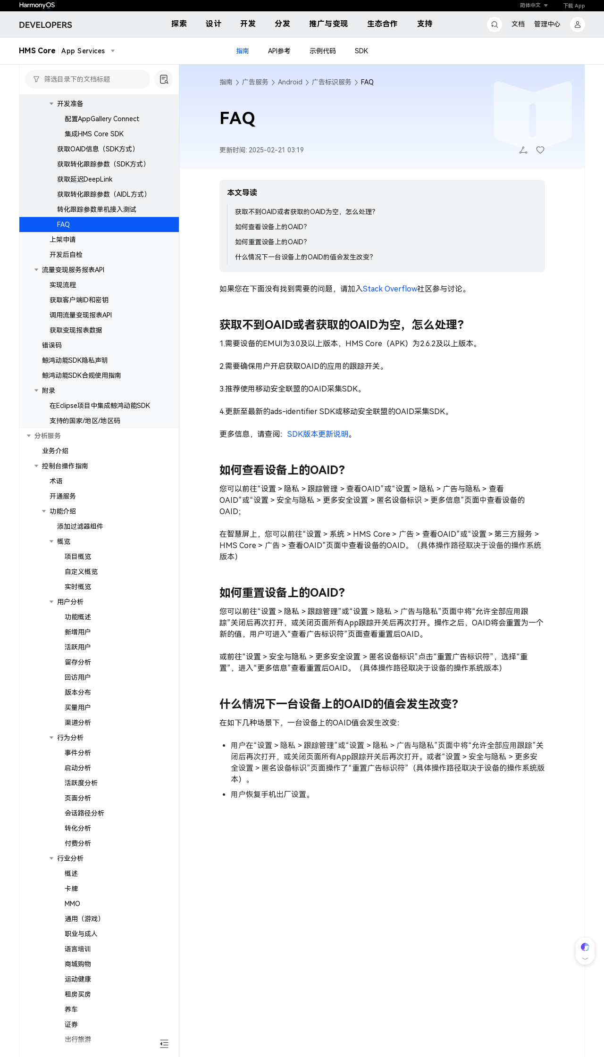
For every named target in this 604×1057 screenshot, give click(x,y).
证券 (71, 1024)
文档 (518, 24)
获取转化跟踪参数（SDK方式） (103, 164)
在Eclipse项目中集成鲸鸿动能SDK (100, 405)
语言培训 (78, 949)
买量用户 (78, 707)
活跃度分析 (81, 783)
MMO (72, 903)
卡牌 (71, 888)
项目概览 (78, 556)
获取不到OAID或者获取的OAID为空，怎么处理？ (306, 212)
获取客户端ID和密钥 (79, 300)
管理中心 (547, 24)
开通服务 (63, 496)
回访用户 (78, 677)
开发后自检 (66, 254)
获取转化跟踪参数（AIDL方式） (104, 194)
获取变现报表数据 (76, 330)
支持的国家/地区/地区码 (85, 420)
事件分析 (78, 753)
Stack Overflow (390, 288)
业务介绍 (55, 451)
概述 (71, 873)
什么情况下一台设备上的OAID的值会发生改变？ (305, 257)
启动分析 (78, 768)
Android (290, 82)
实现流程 (63, 285)
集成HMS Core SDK (94, 134)
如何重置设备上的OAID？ (272, 242)
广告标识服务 (332, 82)
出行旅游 (78, 1039)
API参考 (279, 51)
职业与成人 (81, 934)
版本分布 (78, 692)
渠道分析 (78, 722)
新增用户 (78, 632)
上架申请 (63, 239)
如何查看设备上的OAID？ (272, 227)
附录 (48, 390)
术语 (56, 481)
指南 (242, 51)
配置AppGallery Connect (102, 119)
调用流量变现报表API (81, 315)
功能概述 (78, 617)
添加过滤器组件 (80, 526)
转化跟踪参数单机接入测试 (96, 209)
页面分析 (78, 798)
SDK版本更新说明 (317, 434)
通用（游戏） (84, 919)
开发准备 (70, 104)
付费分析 (78, 843)
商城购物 (78, 964)
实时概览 (78, 587)
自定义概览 (81, 571)
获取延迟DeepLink (84, 179)
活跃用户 (78, 647)
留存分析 (78, 662)
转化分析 (78, 828)
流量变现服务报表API (73, 270)
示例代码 (323, 51)
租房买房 (78, 994)
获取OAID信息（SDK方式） (98, 149)
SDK (361, 51)
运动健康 (78, 979)
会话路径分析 (84, 813)
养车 (71, 1009)
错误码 (52, 345)
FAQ (63, 224)
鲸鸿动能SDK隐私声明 (75, 360)
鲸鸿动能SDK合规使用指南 (81, 375)
